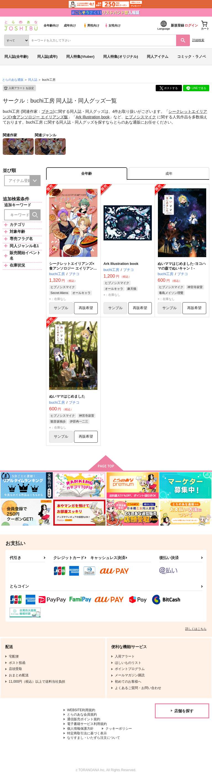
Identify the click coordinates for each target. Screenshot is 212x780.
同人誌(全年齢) (16, 56)
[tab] (169, 173)
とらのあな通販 (12, 79)
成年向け (70, 25)
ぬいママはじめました (67, 397)
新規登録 (177, 25)
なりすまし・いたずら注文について (93, 738)
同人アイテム (157, 56)
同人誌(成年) (47, 56)
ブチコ (47, 111)
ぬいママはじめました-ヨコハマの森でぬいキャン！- (181, 266)
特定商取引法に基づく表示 (87, 733)
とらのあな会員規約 (82, 715)
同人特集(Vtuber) (80, 56)
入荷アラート (19, 88)
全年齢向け (51, 25)
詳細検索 (198, 40)
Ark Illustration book (93, 117)
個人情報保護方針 (80, 729)
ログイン (191, 25)
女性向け (112, 25)
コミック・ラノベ (191, 56)
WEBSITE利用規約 (81, 710)
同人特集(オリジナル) (120, 56)
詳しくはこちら (195, 628)
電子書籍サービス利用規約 (87, 724)
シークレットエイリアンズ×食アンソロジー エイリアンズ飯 (73, 268)
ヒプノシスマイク (140, 117)
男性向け (91, 25)
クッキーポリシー (118, 729)
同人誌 (32, 79)
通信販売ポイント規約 (83, 719)
